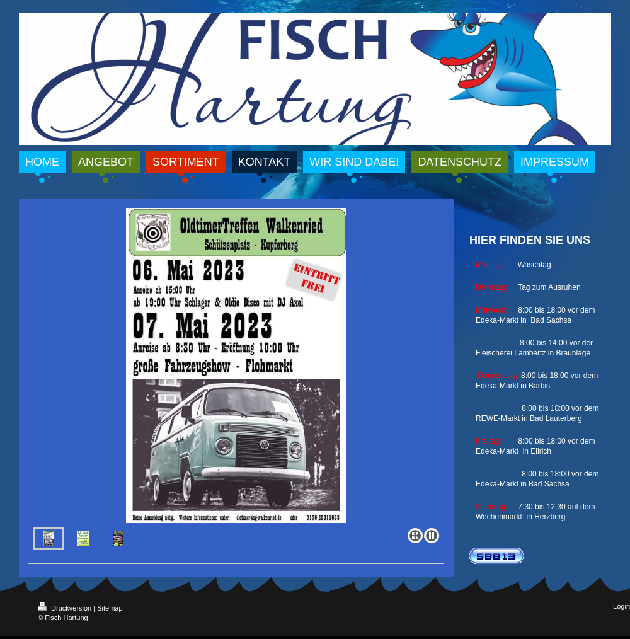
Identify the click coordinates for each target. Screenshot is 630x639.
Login (621, 606)
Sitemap (109, 608)
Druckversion (65, 608)
